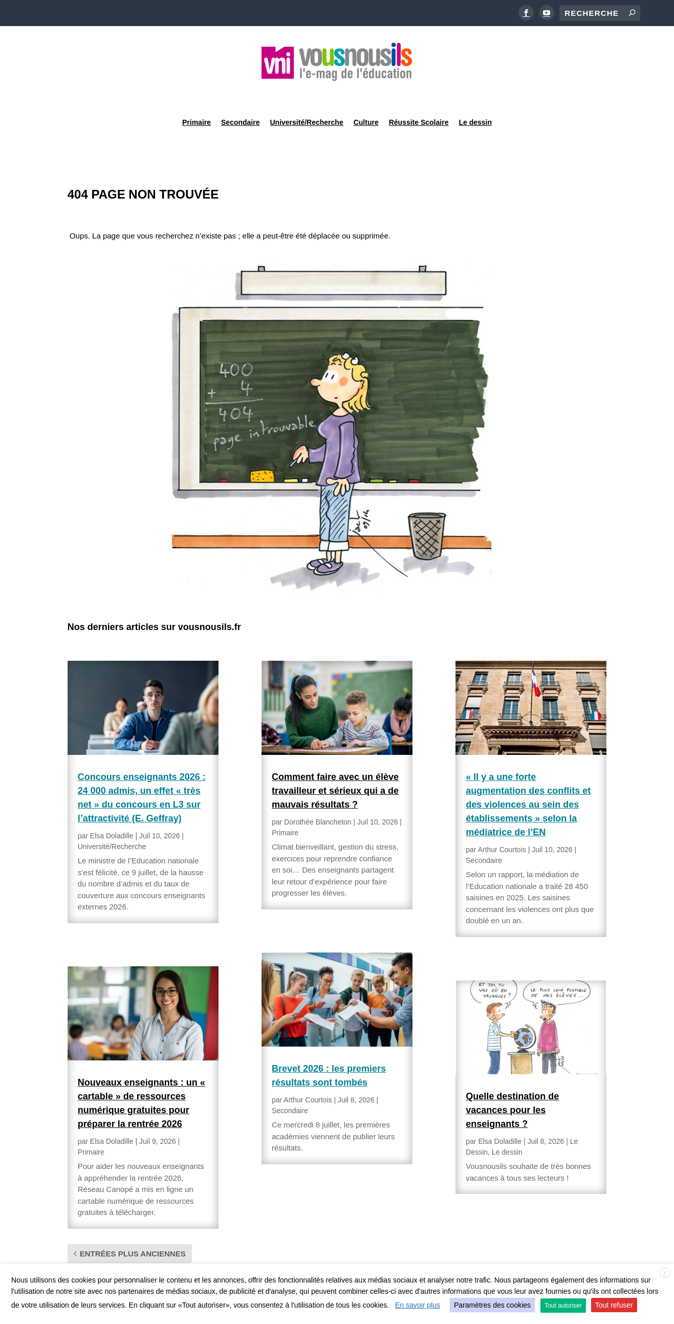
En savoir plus (417, 1305)
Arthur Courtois (308, 1074)
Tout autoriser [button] (563, 1305)
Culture (366, 94)
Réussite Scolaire (419, 94)
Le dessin (475, 94)
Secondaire (240, 94)
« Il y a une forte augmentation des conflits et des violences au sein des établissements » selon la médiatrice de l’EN (528, 778)
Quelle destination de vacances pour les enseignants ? (512, 1084)
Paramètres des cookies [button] (492, 1305)
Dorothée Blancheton (318, 796)
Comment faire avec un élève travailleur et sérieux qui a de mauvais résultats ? (335, 765)
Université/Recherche (306, 94)
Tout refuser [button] (614, 1305)
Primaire (196, 94)
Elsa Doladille (112, 810)
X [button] (665, 1273)
